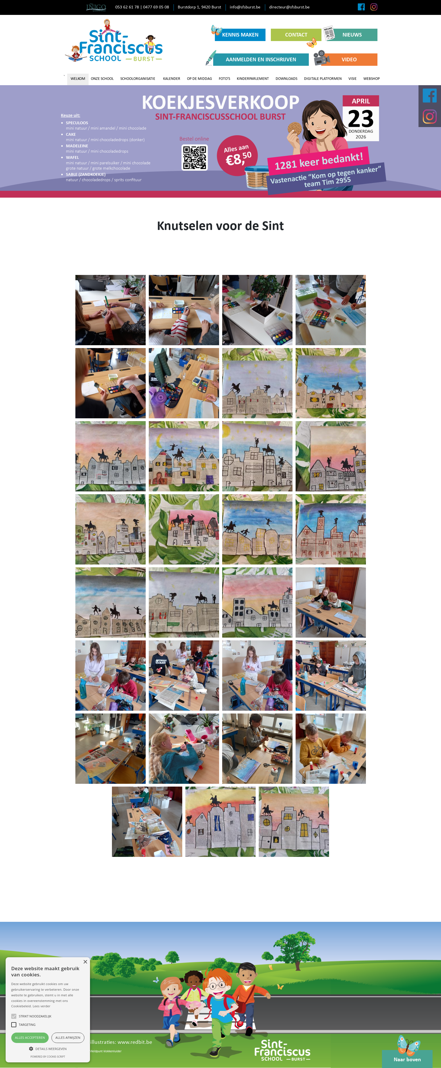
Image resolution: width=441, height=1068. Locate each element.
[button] (47, 1048)
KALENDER (171, 79)
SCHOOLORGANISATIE (137, 79)
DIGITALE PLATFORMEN (323, 79)
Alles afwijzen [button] (67, 1037)
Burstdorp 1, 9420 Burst (199, 7)
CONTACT (301, 36)
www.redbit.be (135, 1042)
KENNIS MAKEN (236, 33)
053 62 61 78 (127, 7)
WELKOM (78, 79)
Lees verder (41, 1006)
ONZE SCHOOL (102, 79)
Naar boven (407, 1056)
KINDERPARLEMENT (253, 79)
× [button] (85, 962)
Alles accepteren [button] (30, 1037)
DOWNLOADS (286, 79)
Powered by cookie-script (48, 1056)
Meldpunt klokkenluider (105, 1051)
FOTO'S (224, 79)
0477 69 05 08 (156, 7)
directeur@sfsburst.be (289, 7)
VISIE (352, 79)
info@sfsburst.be (245, 7)
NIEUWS (344, 35)
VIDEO (339, 59)
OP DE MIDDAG (199, 79)
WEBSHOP (371, 79)
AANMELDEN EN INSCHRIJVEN (254, 59)
